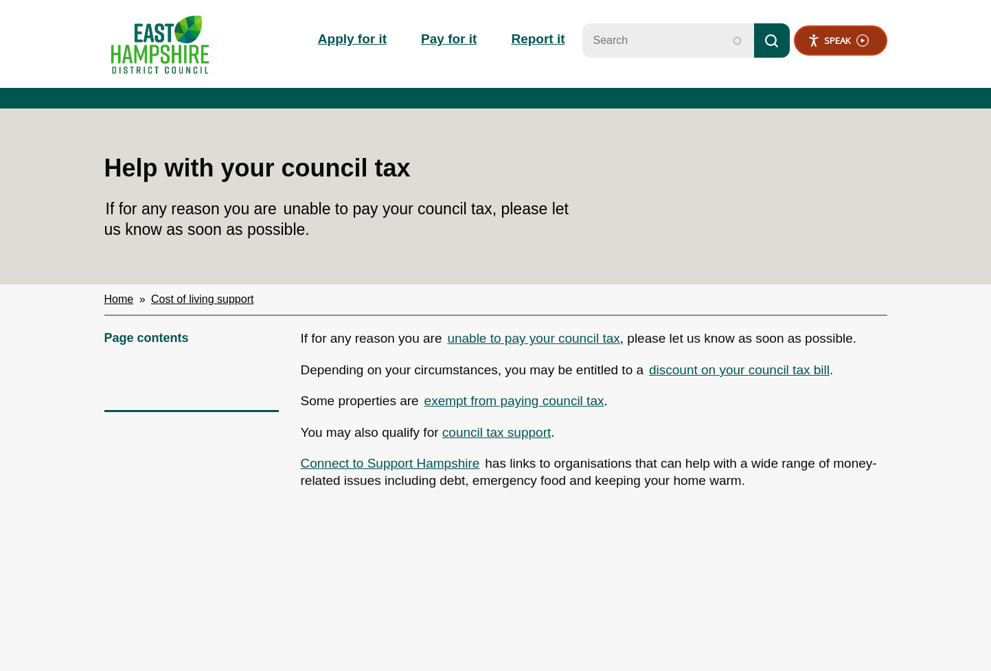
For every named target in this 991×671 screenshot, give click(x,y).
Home (119, 299)
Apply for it (352, 39)
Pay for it (449, 39)
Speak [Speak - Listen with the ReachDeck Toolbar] (838, 40)
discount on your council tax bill (739, 370)
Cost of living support (202, 299)
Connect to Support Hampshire (390, 463)
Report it (538, 39)
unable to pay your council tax (533, 338)
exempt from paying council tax (514, 401)
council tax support (496, 432)
